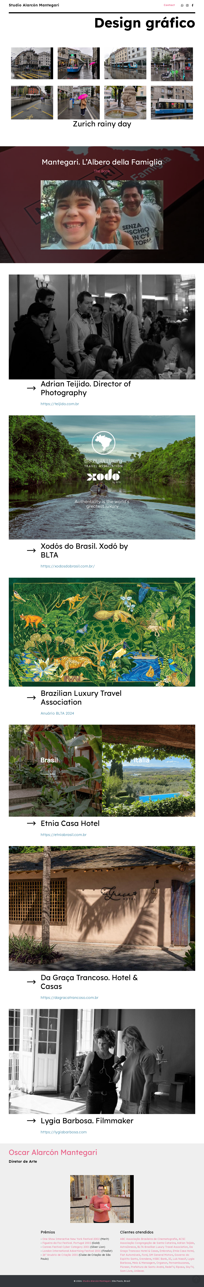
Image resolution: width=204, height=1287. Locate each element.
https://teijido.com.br (60, 403)
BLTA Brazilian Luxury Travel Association (162, 1246)
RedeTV (169, 1266)
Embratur (165, 1250)
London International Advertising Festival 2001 (71, 1250)
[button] (32, 63)
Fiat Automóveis (130, 1254)
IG (169, 1258)
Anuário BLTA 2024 (57, 713)
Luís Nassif (179, 1258)
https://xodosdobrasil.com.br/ (68, 566)
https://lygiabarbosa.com (64, 1132)
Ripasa (180, 1266)
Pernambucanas (179, 1262)
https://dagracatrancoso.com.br (70, 997)
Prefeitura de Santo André (147, 1266)
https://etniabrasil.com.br (64, 834)
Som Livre (126, 1270)
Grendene (145, 1258)
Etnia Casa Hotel (183, 1250)
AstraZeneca (128, 1246)
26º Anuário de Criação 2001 (60, 1254)
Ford (145, 1254)
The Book (102, 171)
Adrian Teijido (185, 1242)
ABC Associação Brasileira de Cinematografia (148, 1238)
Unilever (139, 1270)
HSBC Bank (160, 1258)
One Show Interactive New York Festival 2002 (71, 1238)
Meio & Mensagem (143, 1262)
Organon (161, 1262)
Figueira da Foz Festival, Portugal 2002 (66, 1242)
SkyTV (190, 1266)
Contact (169, 5)
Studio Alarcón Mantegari (34, 5)
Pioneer (124, 1266)
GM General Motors (161, 1254)
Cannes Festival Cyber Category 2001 (66, 1246)
